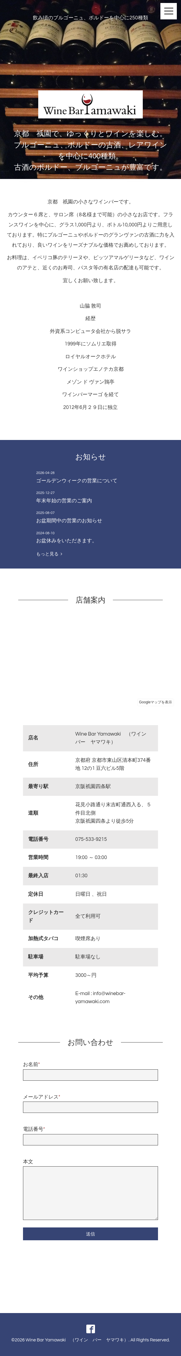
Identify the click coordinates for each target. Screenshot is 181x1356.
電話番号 (34, 1129)
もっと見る (49, 554)
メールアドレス (41, 1097)
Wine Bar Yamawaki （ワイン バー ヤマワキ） (77, 1340)
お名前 (31, 1064)
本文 (28, 1162)
